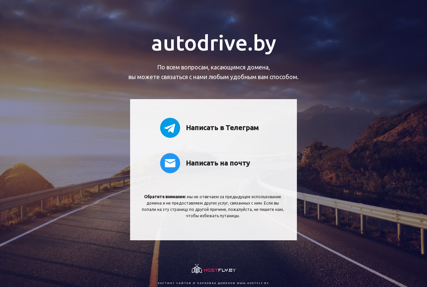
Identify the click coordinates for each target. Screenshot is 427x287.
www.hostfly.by (253, 283)
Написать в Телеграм (209, 128)
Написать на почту (205, 163)
